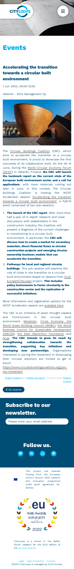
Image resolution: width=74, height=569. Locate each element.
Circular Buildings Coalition (30, 151)
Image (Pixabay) (13, 378)
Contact (51, 561)
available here (53, 305)
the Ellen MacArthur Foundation (40, 333)
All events (14, 389)
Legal (21, 561)
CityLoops (25, 281)
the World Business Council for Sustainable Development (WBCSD (37, 329)
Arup (6, 338)
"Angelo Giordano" (35, 378)
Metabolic (30, 321)
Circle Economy (51, 321)
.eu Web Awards (27, 548)
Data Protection (35, 561)
